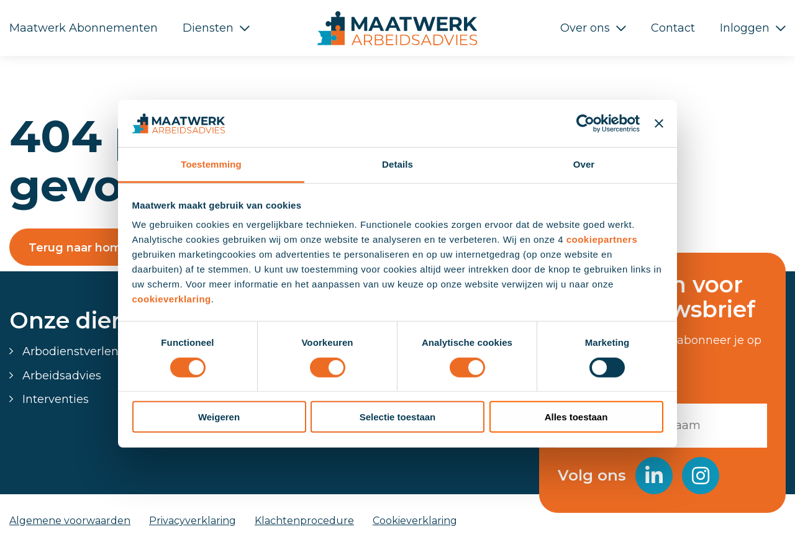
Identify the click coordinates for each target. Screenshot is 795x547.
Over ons (585, 28)
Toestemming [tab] (211, 164)
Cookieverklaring (415, 521)
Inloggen (745, 28)
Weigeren (219, 417)
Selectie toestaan (398, 417)
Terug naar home (79, 248)
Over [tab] (584, 164)
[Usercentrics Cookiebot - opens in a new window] (585, 123)
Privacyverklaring (192, 521)
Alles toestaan (576, 417)
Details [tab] (397, 164)
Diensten (208, 28)
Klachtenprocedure (304, 521)
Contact (673, 28)
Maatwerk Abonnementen (83, 28)
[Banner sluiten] (659, 123)
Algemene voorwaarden (69, 521)
